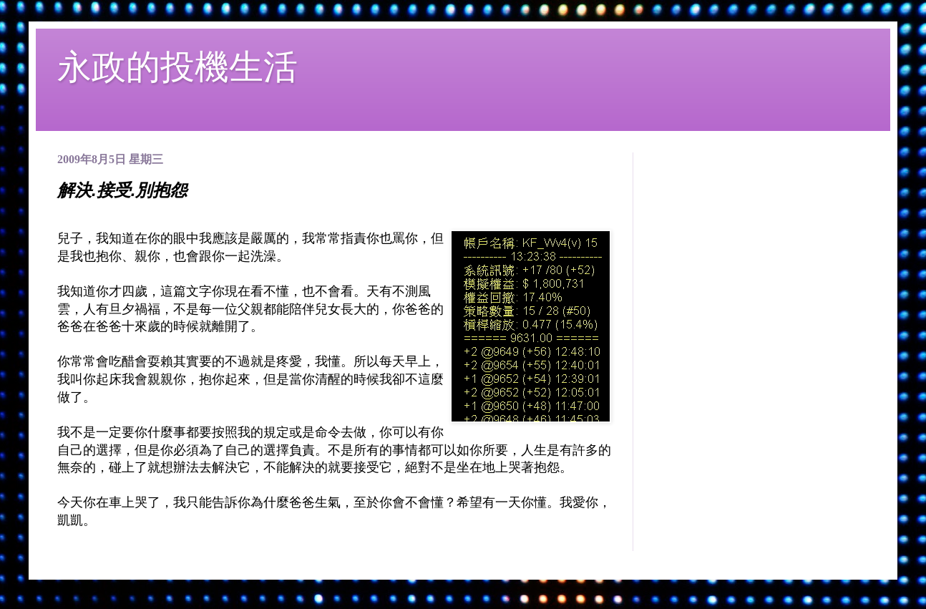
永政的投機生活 (177, 67)
